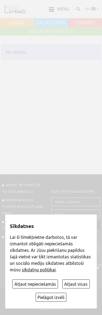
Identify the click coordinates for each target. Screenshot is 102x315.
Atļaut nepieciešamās (35, 284)
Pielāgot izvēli (51, 297)
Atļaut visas (76, 284)
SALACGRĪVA (51, 22)
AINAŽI (17, 22)
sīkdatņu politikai (39, 269)
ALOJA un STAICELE (51, 31)
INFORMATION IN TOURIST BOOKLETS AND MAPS (23, 206)
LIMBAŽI (85, 22)
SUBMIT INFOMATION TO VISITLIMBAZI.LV (21, 188)
